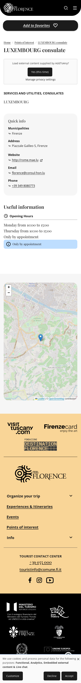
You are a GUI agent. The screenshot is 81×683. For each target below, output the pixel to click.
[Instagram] (39, 580)
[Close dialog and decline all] (78, 657)
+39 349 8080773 (23, 186)
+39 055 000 (40, 562)
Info (10, 537)
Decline (52, 676)
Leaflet (40, 398)
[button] (40, 338)
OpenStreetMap (56, 398)
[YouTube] (49, 580)
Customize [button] (12, 676)
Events (13, 516)
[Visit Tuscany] (20, 428)
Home (7, 42)
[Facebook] (30, 580)
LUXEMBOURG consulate (52, 42)
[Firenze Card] (60, 428)
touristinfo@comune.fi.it (40, 569)
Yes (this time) (40, 72)
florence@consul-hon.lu (28, 173)
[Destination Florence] (40, 445)
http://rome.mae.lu (25, 160)
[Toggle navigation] (75, 7)
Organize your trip (23, 496)
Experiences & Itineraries (30, 506)
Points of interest (24, 42)
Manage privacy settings (41, 79)
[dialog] (40, 669)
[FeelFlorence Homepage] (18, 7)
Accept (69, 676)
